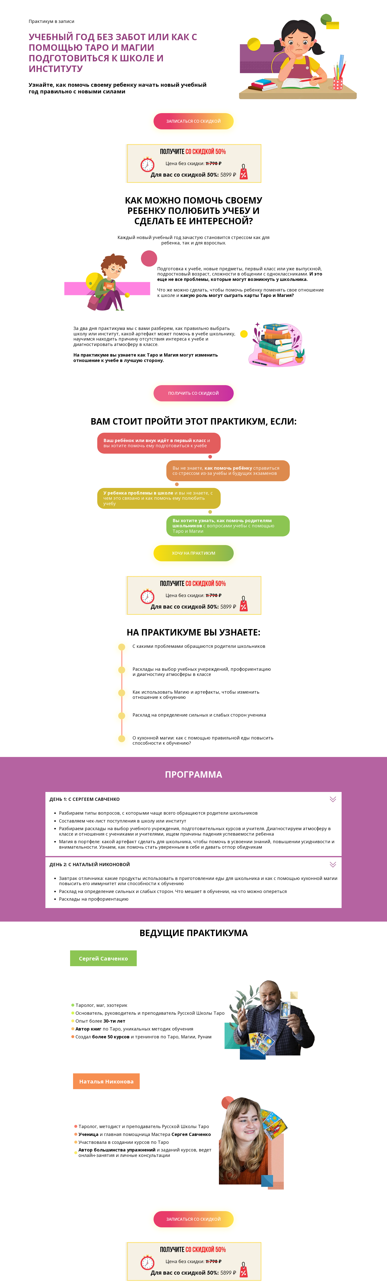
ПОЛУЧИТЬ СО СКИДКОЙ (193, 393)
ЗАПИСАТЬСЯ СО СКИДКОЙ (193, 121)
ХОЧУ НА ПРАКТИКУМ (193, 553)
